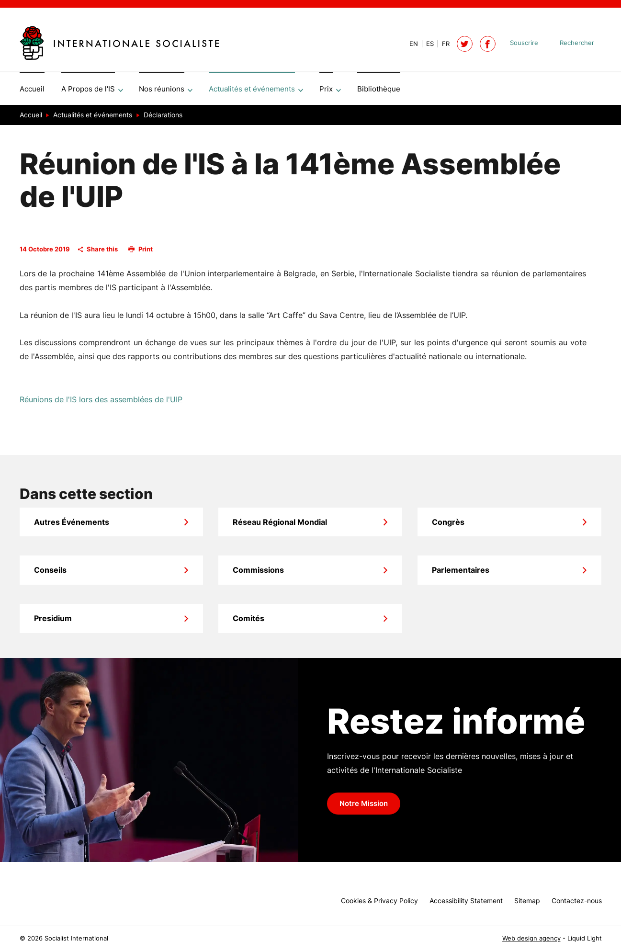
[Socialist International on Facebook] (487, 43)
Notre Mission (363, 807)
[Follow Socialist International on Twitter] (464, 43)
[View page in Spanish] (426, 43)
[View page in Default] (410, 43)
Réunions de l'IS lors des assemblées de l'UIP (101, 403)
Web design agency (531, 938)
